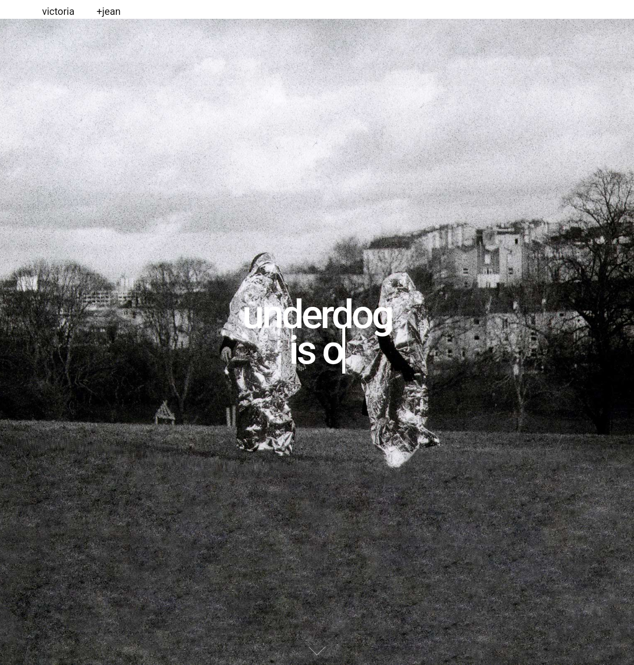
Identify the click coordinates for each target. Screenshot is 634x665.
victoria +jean (81, 11)
